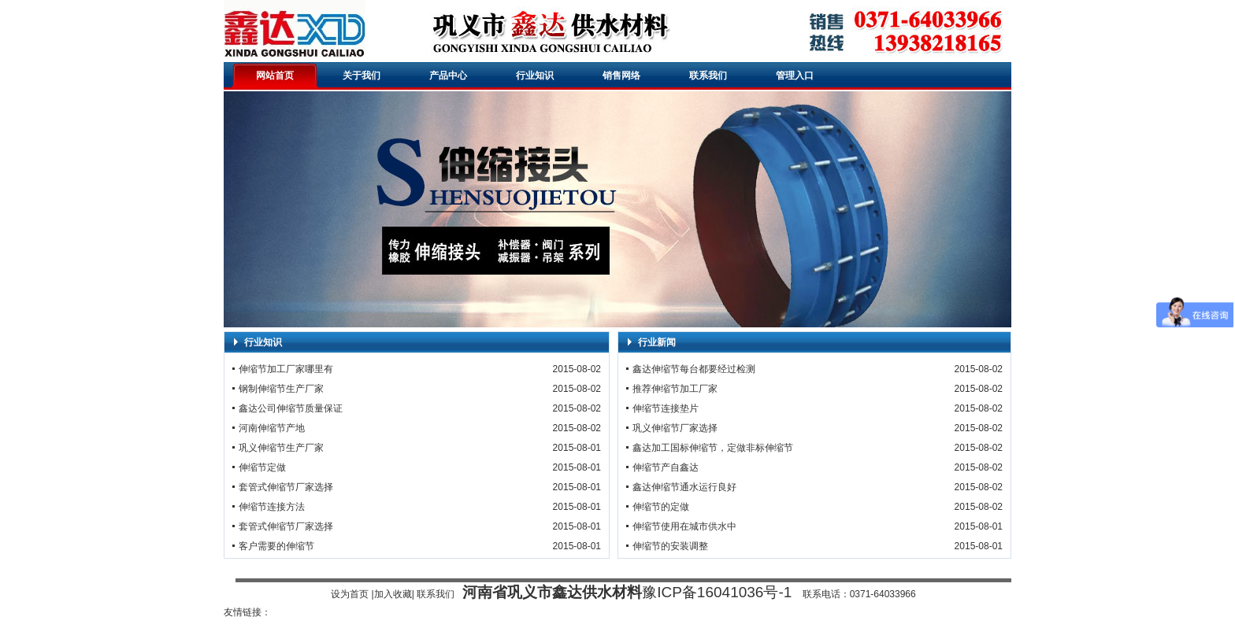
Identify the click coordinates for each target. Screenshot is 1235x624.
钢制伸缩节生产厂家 (281, 388)
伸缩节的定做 (660, 506)
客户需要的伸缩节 (276, 546)
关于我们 (361, 75)
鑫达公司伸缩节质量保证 (291, 408)
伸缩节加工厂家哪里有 (286, 369)
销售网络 (621, 75)
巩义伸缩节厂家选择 (675, 428)
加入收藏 (393, 594)
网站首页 (275, 75)
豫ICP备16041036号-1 (717, 592)
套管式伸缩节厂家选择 (286, 487)
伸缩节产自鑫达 (665, 467)
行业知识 (535, 75)
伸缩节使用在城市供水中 (684, 526)
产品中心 (448, 75)
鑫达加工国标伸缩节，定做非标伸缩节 (712, 447)
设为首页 (350, 594)
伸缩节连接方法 (272, 506)
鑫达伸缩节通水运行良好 (684, 487)
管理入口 (795, 75)
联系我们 (708, 75)
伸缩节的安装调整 (670, 546)
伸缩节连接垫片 (665, 408)
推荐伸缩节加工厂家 (675, 388)
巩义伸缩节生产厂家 (281, 447)
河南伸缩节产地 (272, 428)
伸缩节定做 (262, 467)
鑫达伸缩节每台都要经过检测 (693, 369)
